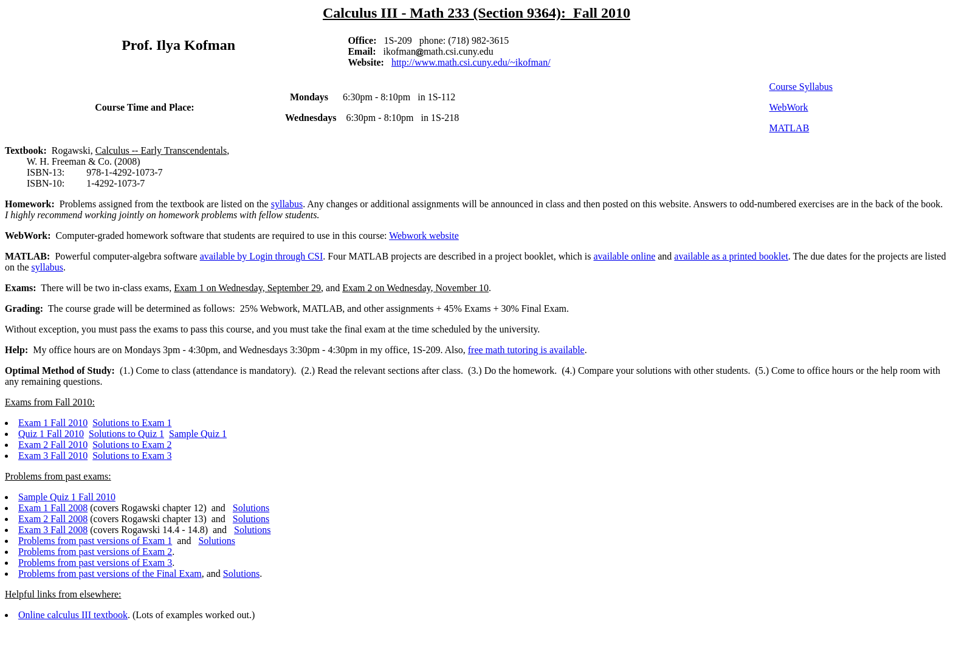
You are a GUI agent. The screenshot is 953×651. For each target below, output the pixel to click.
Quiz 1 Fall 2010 (51, 434)
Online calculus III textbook (73, 615)
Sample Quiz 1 (198, 434)
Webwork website (424, 235)
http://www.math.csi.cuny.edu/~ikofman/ (471, 62)
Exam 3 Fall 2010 (53, 455)
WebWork (788, 107)
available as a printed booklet (731, 256)
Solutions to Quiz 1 (126, 434)
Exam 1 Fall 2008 (53, 508)
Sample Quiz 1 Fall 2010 (66, 497)
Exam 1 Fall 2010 (53, 423)
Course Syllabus (801, 86)
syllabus (287, 204)
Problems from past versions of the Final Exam (110, 573)
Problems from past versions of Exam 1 (95, 541)
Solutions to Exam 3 (131, 455)
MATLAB (789, 128)
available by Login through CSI (261, 256)
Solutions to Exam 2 (131, 444)
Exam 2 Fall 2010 (53, 444)
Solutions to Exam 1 (131, 423)
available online (625, 256)
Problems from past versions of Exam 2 (95, 551)
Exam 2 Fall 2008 (53, 519)
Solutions (251, 508)
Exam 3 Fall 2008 (53, 530)
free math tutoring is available (526, 350)
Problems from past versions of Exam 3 (95, 562)
